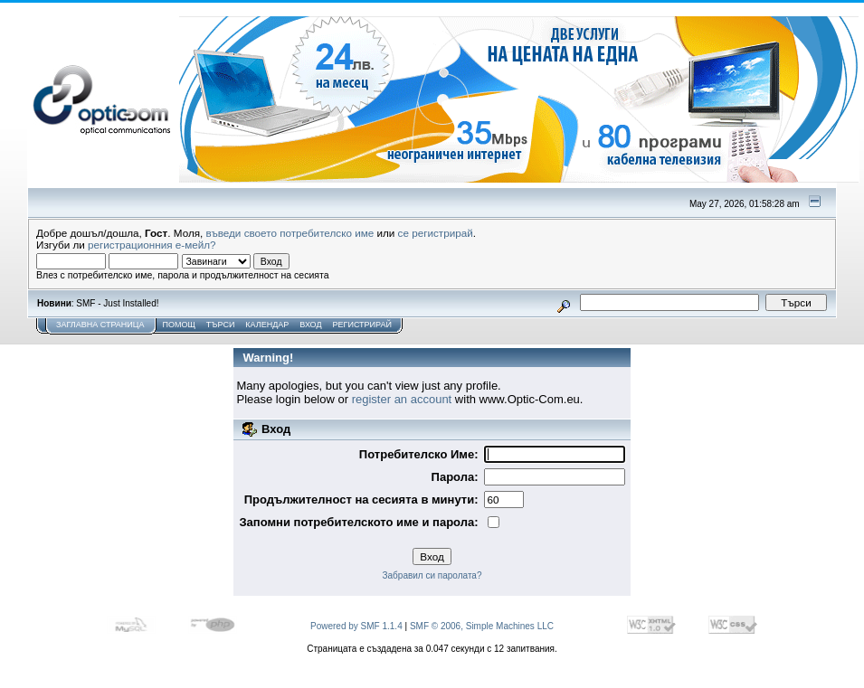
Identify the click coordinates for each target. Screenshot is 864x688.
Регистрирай (362, 324)
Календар (267, 324)
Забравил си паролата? (432, 575)
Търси (220, 324)
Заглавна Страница (100, 324)
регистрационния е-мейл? (152, 244)
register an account (402, 399)
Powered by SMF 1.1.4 (356, 626)
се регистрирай (435, 233)
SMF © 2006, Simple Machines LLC (482, 626)
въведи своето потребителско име (290, 233)
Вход (310, 324)
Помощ (178, 324)
